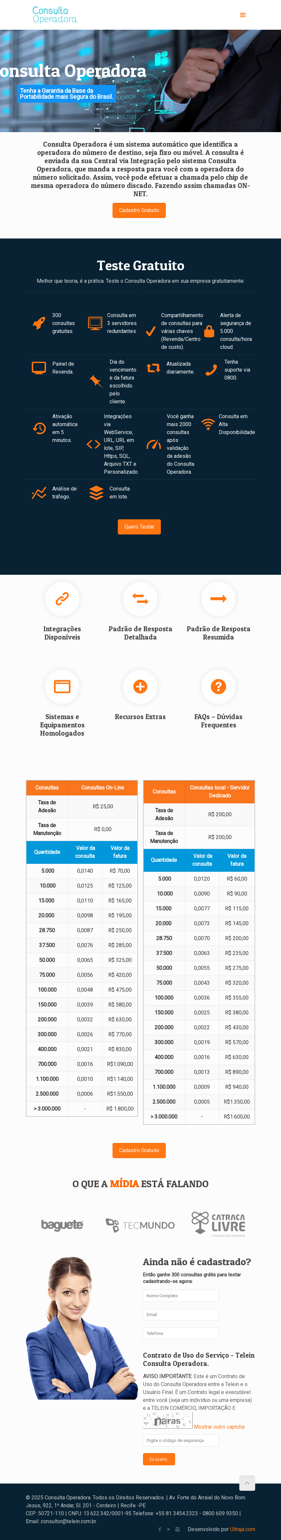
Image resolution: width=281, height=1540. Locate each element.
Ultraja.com (242, 1529)
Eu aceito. (159, 1459)
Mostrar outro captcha (219, 1427)
